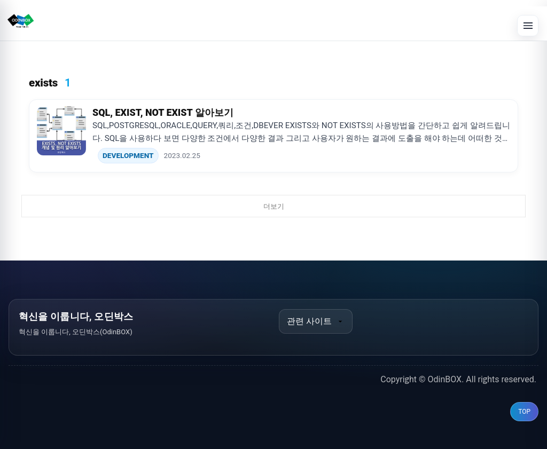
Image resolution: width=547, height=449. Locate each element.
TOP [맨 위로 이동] (524, 411)
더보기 (273, 206)
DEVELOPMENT (128, 155)
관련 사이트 (316, 321)
